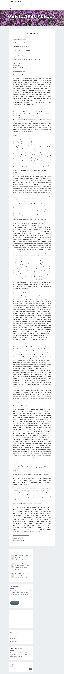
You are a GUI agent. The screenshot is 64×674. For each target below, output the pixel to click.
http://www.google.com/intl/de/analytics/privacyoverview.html (33, 472)
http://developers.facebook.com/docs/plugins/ (28, 186)
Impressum (14, 638)
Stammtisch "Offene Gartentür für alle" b (22, 565)
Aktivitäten (31, 4)
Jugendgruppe (39, 4)
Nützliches (23, 4)
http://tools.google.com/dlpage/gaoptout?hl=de (35, 279)
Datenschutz (14, 641)
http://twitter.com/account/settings (26, 531)
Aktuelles (12, 4)
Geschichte (47, 4)
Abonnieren (14, 603)
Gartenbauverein (15, 1)
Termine (17, 4)
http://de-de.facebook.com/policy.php (28, 210)
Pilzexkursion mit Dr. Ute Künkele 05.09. (22, 574)
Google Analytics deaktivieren (21, 292)
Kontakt (11, 8)
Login (13, 635)
